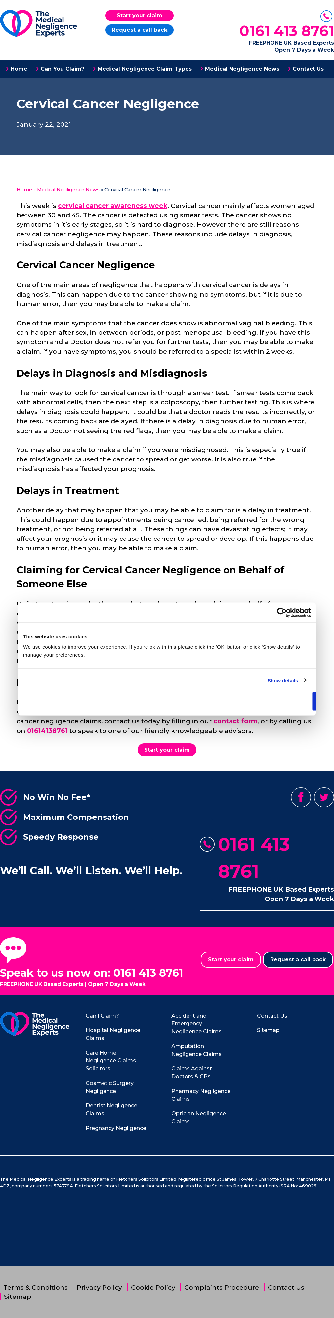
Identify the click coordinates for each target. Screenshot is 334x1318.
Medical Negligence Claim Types (145, 69)
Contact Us (308, 69)
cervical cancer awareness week (112, 206)
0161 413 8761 (286, 31)
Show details (283, 680)
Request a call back (139, 30)
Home (19, 69)
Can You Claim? (62, 69)
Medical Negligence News (242, 69)
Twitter (324, 797)
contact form (235, 721)
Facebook (301, 797)
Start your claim (139, 15)
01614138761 (47, 731)
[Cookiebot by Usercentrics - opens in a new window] (282, 612)
